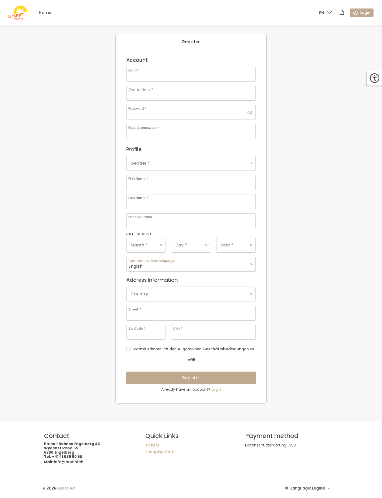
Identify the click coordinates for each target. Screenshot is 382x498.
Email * (133, 70)
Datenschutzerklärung (265, 445)
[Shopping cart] (342, 12)
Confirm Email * (140, 89)
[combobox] (191, 163)
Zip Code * (136, 328)
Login (361, 12)
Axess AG (66, 488)
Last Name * (138, 198)
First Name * (138, 179)
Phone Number (140, 217)
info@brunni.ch (68, 462)
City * (177, 328)
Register (191, 378)
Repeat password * (143, 128)
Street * (134, 309)
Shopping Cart (159, 451)
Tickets (152, 445)
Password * (137, 109)
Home (45, 13)
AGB (164, 359)
